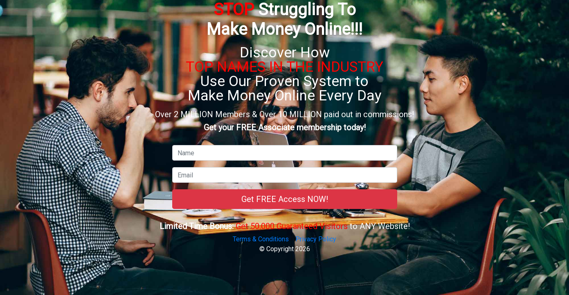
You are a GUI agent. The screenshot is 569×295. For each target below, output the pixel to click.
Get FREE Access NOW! (284, 199)
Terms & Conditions (261, 239)
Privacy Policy (315, 239)
